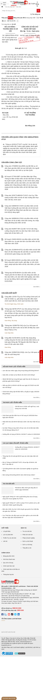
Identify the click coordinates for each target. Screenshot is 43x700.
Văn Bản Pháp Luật (6, 647)
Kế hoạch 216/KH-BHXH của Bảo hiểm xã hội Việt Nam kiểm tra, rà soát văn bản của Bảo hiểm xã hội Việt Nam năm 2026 (22, 241)
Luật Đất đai (28, 647)
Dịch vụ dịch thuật (28, 541)
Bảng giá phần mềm (8, 556)
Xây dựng (14, 320)
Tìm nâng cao (35, 14)
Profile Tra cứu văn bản (9, 538)
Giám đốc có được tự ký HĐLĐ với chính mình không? (19, 375)
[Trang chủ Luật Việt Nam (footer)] (20, 581)
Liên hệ (5, 541)
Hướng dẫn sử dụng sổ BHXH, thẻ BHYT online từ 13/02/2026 (21, 434)
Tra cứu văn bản (27, 531)
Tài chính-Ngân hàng (10, 304)
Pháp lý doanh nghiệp (29, 538)
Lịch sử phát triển (8, 534)
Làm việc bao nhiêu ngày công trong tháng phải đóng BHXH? (21, 370)
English (31, 3)
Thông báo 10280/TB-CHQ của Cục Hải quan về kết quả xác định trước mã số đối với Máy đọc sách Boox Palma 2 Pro (22, 328)
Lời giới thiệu (6, 531)
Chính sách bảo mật (8, 566)
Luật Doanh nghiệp (18, 647)
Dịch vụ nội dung (27, 544)
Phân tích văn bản (28, 534)
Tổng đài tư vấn (27, 548)
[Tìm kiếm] (38, 10)
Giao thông (8, 320)
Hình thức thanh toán (9, 559)
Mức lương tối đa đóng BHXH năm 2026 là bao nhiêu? (19, 475)
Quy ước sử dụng (8, 562)
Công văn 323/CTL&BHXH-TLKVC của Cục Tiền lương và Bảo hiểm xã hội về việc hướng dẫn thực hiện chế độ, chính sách (22, 198)
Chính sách (20, 304)
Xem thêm (36, 286)
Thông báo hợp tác (8, 574)
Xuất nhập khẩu (9, 333)
